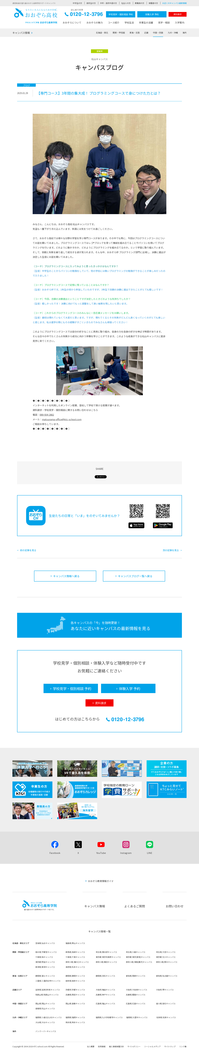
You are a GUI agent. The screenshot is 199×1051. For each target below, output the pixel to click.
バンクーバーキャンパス (45, 1031)
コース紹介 (113, 22)
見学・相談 (164, 22)
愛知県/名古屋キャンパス (166, 975)
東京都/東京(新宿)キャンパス (138, 957)
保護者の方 (153, 3)
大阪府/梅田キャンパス (105, 989)
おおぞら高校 (35, 15)
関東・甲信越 (119, 32)
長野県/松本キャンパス (75, 967)
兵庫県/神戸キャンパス (105, 994)
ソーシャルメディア (152, 1046)
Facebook (54, 852)
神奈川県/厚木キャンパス (166, 962)
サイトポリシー (134, 1046)
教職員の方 (139, 3)
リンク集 (183, 1046)
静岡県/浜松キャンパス (105, 975)
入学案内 (179, 22)
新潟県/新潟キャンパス (45, 967)
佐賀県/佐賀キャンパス (166, 1017)
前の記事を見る (28, 550)
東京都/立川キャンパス (166, 957)
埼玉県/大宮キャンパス (166, 952)
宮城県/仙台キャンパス (45, 943)
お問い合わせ (174, 906)
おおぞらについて (72, 22)
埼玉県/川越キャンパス (135, 952)
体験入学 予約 (152, 14)
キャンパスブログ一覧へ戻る (135, 576)
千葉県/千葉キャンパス (75, 957)
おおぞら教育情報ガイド (101, 881)
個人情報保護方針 (116, 1046)
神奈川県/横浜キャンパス (106, 962)
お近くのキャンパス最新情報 (174, 3)
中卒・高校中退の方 (108, 3)
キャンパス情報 (21, 33)
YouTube (101, 852)
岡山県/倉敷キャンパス (75, 1003)
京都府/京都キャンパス (75, 989)
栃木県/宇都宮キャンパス (46, 952)
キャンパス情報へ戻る (66, 576)
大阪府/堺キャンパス (165, 989)
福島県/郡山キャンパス (75, 943)
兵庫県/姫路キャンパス (135, 994)
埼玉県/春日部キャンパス (106, 952)
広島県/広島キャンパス (135, 1003)
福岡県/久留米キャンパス (137, 1017)
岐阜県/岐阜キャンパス (75, 980)
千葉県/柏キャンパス (44, 957)
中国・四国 (158, 32)
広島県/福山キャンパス (105, 1003)
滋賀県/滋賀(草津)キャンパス (47, 989)
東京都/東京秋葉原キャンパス (108, 957)
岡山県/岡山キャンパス (45, 1003)
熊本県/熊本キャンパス (75, 1022)
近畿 (146, 32)
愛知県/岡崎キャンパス (135, 975)
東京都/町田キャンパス (45, 962)
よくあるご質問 (134, 906)
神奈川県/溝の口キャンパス (77, 962)
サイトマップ (170, 1046)
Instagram (126, 852)
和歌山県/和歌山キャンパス (47, 994)
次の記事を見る (171, 550)
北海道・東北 (102, 32)
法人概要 (90, 1046)
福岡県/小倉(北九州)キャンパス (48, 1017)
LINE (149, 852)
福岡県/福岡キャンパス (75, 1017)
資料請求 (178, 14)
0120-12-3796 (84, 15)
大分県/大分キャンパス (45, 1022)
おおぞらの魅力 (94, 22)
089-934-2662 (47, 414)
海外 (185, 32)
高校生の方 (91, 3)
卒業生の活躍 (146, 22)
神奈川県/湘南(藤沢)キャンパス (139, 962)
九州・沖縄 (173, 32)
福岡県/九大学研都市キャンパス (109, 1017)
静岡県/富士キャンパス (45, 975)
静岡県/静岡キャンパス (75, 975)
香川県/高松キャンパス (166, 1003)
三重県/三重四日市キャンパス (47, 980)
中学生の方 (77, 3)
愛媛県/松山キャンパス (45, 1008)
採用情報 (101, 1046)
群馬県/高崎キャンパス (75, 952)
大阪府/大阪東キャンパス (136, 989)
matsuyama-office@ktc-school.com (61, 419)
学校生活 (129, 22)
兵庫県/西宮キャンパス (75, 994)
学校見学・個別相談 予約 (121, 14)
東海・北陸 (135, 32)
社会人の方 (126, 3)
